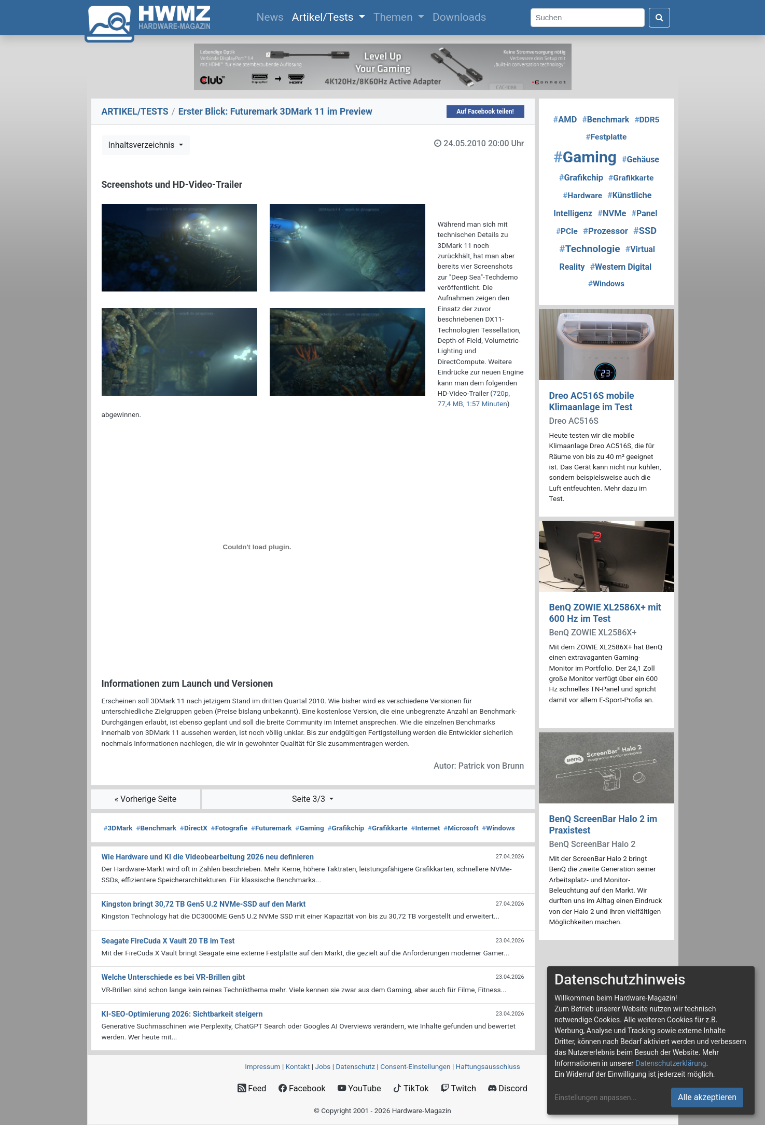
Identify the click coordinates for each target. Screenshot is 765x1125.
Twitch (458, 1088)
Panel (645, 213)
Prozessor (605, 231)
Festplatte (606, 137)
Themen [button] (394, 17)
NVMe (611, 213)
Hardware (582, 195)
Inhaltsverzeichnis (142, 145)
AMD (565, 119)
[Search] (588, 17)
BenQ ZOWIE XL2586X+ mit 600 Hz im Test (605, 612)
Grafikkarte (388, 828)
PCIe (567, 231)
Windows (498, 828)
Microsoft (460, 828)
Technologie (589, 249)
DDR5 (646, 119)
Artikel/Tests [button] (324, 17)
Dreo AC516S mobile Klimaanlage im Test (591, 401)
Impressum (262, 1066)
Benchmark (156, 828)
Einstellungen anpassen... (595, 1097)
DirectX (193, 828)
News (272, 16)
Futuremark (271, 828)
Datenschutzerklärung (670, 1063)
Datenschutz (355, 1066)
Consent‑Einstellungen (415, 1066)
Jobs (322, 1066)
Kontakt (298, 1066)
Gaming (309, 828)
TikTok (411, 1088)
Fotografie (229, 828)
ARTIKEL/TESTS (135, 111)
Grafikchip (345, 828)
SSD (645, 230)
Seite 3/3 (309, 799)
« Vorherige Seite (146, 799)
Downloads (459, 17)
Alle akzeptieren (707, 1097)
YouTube (359, 1088)
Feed (252, 1088)
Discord (507, 1088)
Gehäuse (640, 159)
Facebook (302, 1088)
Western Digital (620, 267)
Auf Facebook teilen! (485, 111)
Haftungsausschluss (488, 1066)
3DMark (118, 828)
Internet (425, 828)
